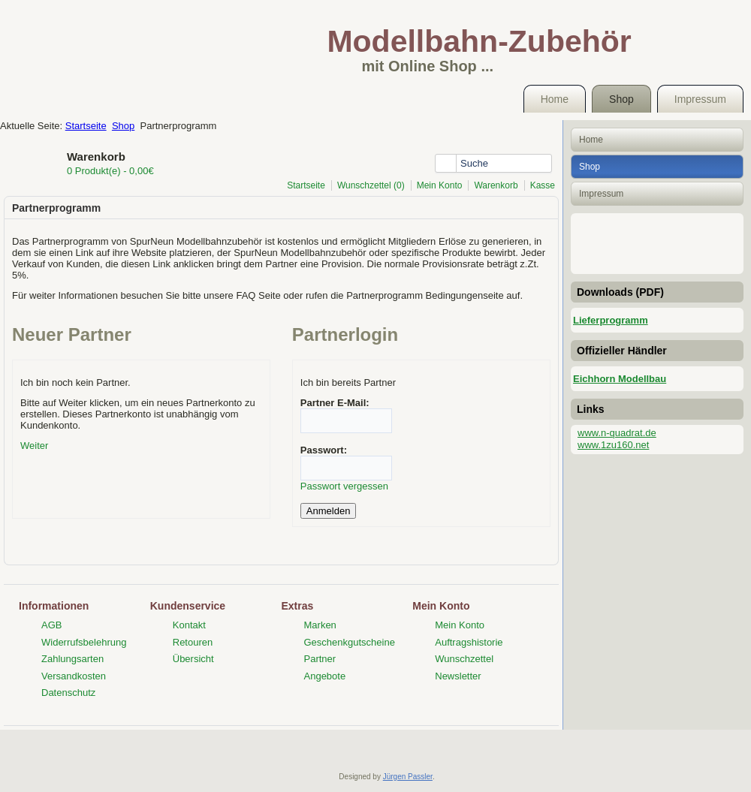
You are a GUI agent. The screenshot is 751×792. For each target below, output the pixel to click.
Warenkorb (495, 185)
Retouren (193, 642)
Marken (320, 625)
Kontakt (189, 625)
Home (555, 99)
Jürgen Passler (408, 776)
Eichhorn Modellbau (619, 378)
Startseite (86, 125)
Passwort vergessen (344, 486)
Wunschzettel (464, 658)
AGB (51, 625)
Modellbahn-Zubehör (479, 41)
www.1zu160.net (613, 444)
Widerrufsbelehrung (83, 642)
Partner (320, 658)
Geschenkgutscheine (349, 642)
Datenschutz (68, 692)
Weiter (34, 445)
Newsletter (458, 676)
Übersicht (193, 658)
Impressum (700, 99)
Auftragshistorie (468, 642)
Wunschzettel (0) (371, 185)
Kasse (542, 185)
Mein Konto (440, 185)
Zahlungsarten (72, 658)
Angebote (325, 676)
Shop (621, 99)
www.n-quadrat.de (617, 432)
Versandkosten (73, 676)
